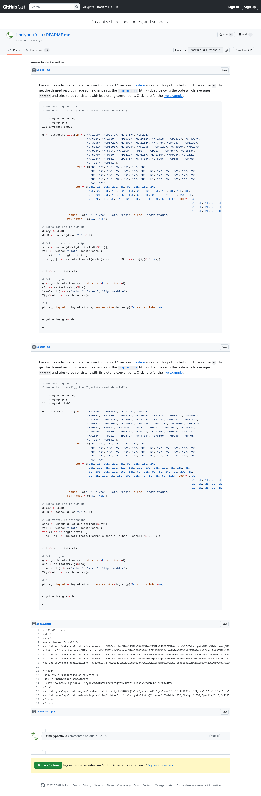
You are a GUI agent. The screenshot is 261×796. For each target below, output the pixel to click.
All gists (88, 7)
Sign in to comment (161, 765)
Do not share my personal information (199, 785)
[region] (130, 208)
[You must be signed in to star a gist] (226, 34)
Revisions (37, 50)
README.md (58, 34)
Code (14, 50)
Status (110, 785)
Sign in (233, 6)
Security (99, 785)
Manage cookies (164, 785)
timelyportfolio (29, 34)
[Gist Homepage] (14, 6)
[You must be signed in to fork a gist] (245, 34)
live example (173, 95)
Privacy (87, 785)
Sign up (250, 6)
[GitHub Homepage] (42, 785)
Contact (147, 785)
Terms (76, 785)
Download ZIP (244, 50)
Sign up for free (48, 765)
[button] (226, 50)
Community (124, 785)
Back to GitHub (107, 7)
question (138, 85)
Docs (136, 785)
